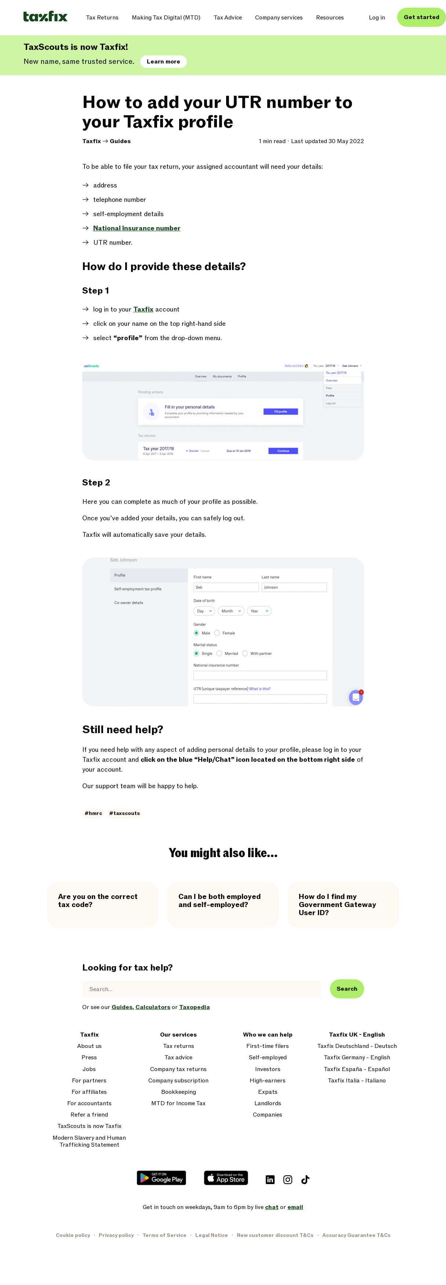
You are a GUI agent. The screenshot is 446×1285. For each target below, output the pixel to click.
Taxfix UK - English (357, 1034)
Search (347, 989)
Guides (120, 141)
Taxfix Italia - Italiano (357, 1080)
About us (89, 1046)
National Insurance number (137, 228)
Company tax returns (178, 1069)
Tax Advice (228, 18)
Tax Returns (102, 18)
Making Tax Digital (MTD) (166, 18)
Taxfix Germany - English (357, 1057)
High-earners (268, 1080)
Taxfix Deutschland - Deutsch (357, 1046)
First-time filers (267, 1046)
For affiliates (89, 1092)
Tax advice (178, 1057)
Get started (421, 17)
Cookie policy (73, 1235)
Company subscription (178, 1080)
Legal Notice (211, 1235)
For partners (89, 1080)
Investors (267, 1069)
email (295, 1207)
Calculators (152, 1007)
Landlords (267, 1103)
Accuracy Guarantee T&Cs (356, 1235)
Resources (330, 18)
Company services (279, 18)
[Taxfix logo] (45, 17)
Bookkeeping (178, 1092)
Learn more (163, 62)
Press (89, 1057)
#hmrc (93, 813)
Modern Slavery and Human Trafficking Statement (89, 1142)
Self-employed (268, 1057)
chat (272, 1207)
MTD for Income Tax (178, 1103)
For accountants (89, 1103)
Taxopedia (194, 1007)
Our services (178, 1034)
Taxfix (91, 141)
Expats (268, 1092)
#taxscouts (124, 813)
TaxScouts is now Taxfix (89, 1126)
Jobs (89, 1069)
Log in (377, 18)
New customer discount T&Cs (275, 1235)
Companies (267, 1114)
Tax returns (178, 1046)
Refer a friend (89, 1114)
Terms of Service (164, 1235)
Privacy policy (116, 1235)
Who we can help (268, 1034)
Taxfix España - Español (357, 1069)
